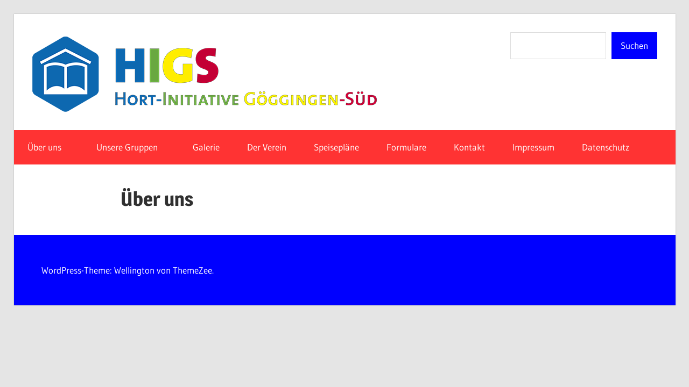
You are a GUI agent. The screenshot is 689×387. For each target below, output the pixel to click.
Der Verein (266, 147)
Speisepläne (336, 147)
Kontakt (469, 147)
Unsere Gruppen (133, 147)
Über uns (50, 147)
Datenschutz (611, 147)
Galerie (206, 147)
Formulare (406, 147)
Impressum (533, 147)
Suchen (634, 45)
